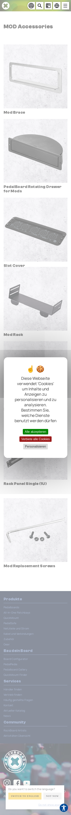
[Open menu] (65, 5)
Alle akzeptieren (35, 431)
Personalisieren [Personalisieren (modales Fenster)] (35, 446)
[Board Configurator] (48, 5)
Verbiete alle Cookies (35, 439)
